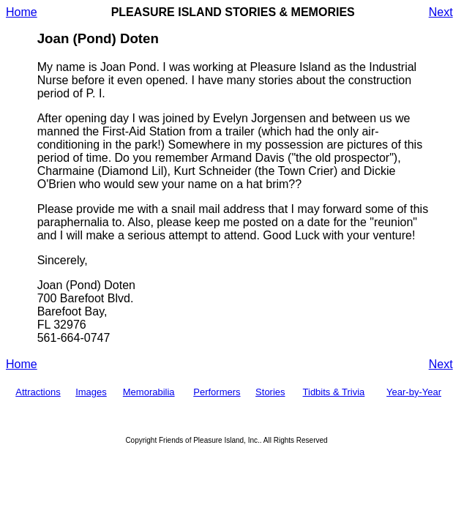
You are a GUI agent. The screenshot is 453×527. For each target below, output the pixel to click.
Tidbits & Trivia (334, 391)
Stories (270, 391)
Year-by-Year (413, 391)
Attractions (37, 391)
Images (91, 391)
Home (21, 12)
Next (441, 12)
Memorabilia (149, 391)
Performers (216, 391)
